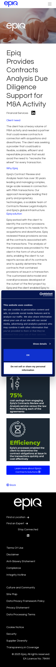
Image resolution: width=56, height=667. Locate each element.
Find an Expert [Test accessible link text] (17, 523)
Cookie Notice (15, 627)
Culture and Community (20, 587)
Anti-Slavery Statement (20, 561)
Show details (40, 344)
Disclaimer (12, 554)
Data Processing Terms (20, 614)
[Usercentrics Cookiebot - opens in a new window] (40, 294)
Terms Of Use (14, 547)
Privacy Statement (17, 607)
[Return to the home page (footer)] (11, 4)
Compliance (13, 568)
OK (28, 355)
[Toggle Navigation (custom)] (49, 4)
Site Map (11, 594)
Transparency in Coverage (22, 647)
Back (11, 485)
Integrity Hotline (16, 574)
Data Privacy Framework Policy (25, 601)
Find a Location (17, 517)
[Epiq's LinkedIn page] (28, 535)
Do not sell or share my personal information (28, 368)
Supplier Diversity (16, 640)
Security (11, 633)
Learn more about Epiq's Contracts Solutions (28, 470)
